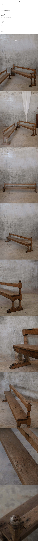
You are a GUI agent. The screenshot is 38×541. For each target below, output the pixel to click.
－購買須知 (2, 31)
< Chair (2, 4)
